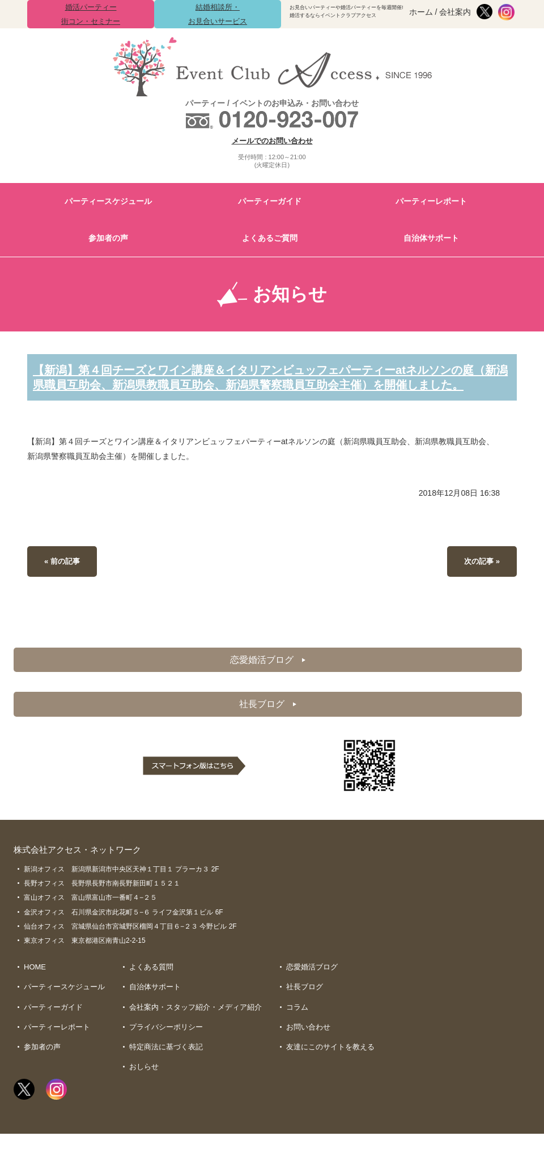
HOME (35, 982)
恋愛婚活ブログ (267, 673)
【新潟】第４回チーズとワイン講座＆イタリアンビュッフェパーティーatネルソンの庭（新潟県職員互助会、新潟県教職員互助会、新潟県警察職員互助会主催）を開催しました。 (266, 383)
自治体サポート (431, 237)
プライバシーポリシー (166, 1044)
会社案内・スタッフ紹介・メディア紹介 (195, 1023)
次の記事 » (480, 574)
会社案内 (455, 11)
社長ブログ (267, 719)
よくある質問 (151, 982)
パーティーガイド (269, 201)
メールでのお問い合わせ (272, 141)
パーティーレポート (431, 201)
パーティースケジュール (108, 201)
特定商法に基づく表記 (166, 1065)
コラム (297, 1023)
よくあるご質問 (270, 237)
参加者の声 (108, 237)
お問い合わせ (308, 1044)
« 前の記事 (63, 574)
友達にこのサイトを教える (330, 1065)
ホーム (421, 11)
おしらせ (144, 1085)
